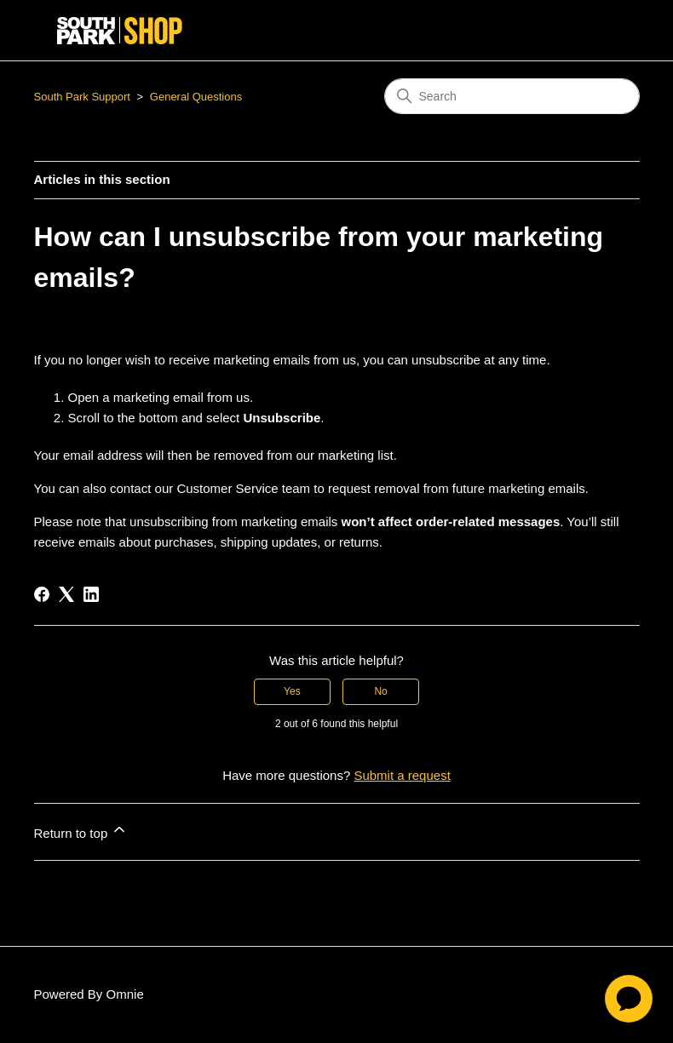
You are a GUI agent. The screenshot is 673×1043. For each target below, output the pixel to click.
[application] (628, 998)
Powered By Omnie (89, 994)
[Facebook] (41, 594)
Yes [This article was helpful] (292, 691)
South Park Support (82, 96)
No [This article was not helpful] (380, 691)
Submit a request (402, 775)
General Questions (196, 96)
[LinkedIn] (91, 594)
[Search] (512, 96)
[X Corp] (66, 594)
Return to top (81, 830)
